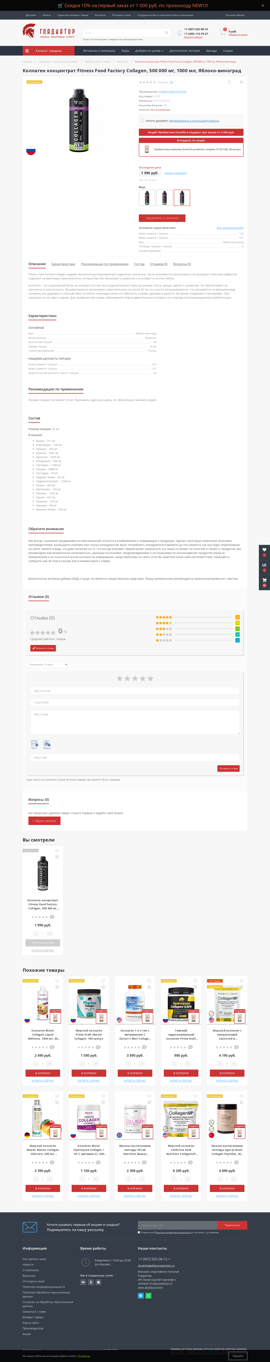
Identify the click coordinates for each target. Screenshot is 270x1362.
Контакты (100, 15)
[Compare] (241, 82)
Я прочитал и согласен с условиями (180, 1232)
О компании (31, 1270)
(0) (171, 82)
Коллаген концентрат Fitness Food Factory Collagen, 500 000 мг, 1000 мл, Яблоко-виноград (42, 908)
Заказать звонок (193, 37)
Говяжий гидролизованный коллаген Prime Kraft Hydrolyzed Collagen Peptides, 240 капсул (181, 1038)
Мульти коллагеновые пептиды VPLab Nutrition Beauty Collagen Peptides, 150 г (135, 1154)
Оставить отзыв (228, 768)
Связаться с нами (34, 1311)
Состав (139, 264)
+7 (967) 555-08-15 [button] (154, 1259)
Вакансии (29, 1275)
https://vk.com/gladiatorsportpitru (83, 1282)
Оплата (47, 15)
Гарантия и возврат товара (72, 15)
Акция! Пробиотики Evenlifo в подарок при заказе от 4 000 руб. (191, 132)
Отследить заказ (121, 15)
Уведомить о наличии (162, 218)
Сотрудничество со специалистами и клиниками (165, 15)
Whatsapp (148, 1295)
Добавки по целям (149, 50)
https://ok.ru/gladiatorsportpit (91, 1282)
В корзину (43, 1073)
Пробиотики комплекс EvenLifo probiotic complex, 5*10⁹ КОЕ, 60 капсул (197, 149)
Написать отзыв (43, 648)
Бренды (211, 50)
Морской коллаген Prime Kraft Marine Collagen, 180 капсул (89, 1034)
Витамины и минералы (99, 50)
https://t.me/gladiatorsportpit (98, 1282)
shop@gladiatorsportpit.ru (156, 1265)
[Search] (166, 33)
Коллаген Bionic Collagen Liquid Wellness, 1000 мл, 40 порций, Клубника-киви (43, 1038)
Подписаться (232, 1225)
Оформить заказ (238, 34)
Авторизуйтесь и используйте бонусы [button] (194, 121)
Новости (28, 1264)
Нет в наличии (43, 943)
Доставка (31, 15)
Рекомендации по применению (104, 264)
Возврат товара (33, 1317)
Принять (238, 1356)
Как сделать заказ (34, 1259)
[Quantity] (42, 933)
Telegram (140, 1295)
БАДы (125, 50)
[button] (264, 582)
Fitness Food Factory (173, 91)
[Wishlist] (229, 82)
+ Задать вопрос (44, 821)
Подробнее (84, 1356)
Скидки (228, 50)
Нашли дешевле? (176, 173)
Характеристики (63, 264)
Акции (87, 60)
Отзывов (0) (158, 264)
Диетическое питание (185, 50)
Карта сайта (31, 1323)
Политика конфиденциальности (172, 1232)
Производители (33, 1328)
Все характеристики (230, 228)
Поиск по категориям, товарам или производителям (113, 39)
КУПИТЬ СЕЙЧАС (43, 950)
